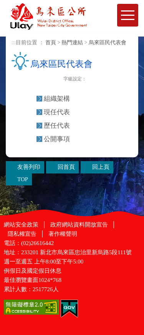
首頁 (50, 42)
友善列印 (58, 79)
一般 (100, 79)
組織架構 (57, 98)
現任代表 (57, 112)
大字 (108, 79)
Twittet (50, 79)
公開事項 (57, 139)
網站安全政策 (21, 225)
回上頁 (100, 167)
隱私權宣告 (22, 234)
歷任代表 (57, 125)
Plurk (42, 79)
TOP (22, 179)
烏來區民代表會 (107, 42)
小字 (91, 79)
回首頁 (66, 167)
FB (34, 79)
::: (14, 42)
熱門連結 (72, 42)
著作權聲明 (62, 234)
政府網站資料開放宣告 (79, 225)
